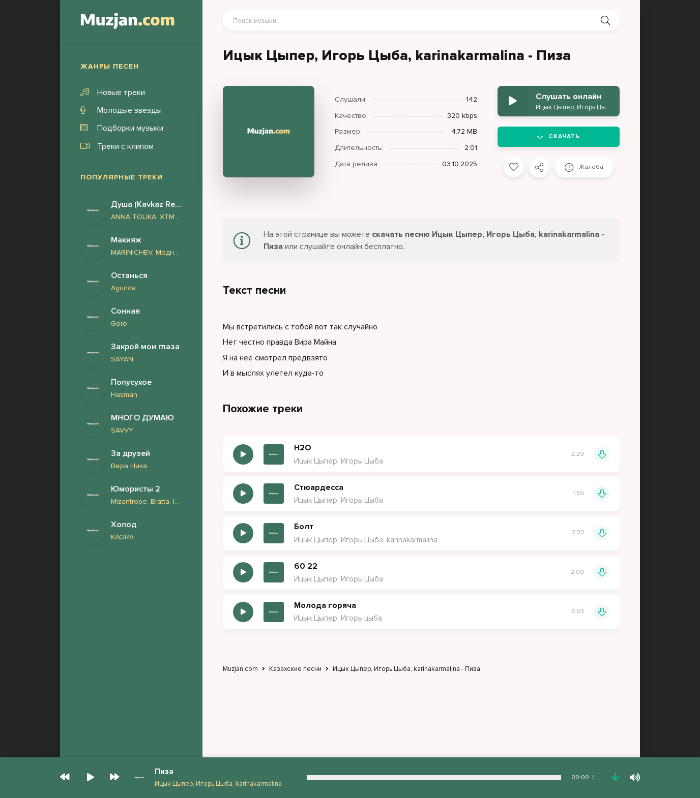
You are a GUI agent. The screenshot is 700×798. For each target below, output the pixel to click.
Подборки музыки (121, 128)
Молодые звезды (121, 110)
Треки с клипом (117, 146)
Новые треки (112, 92)
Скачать (558, 136)
